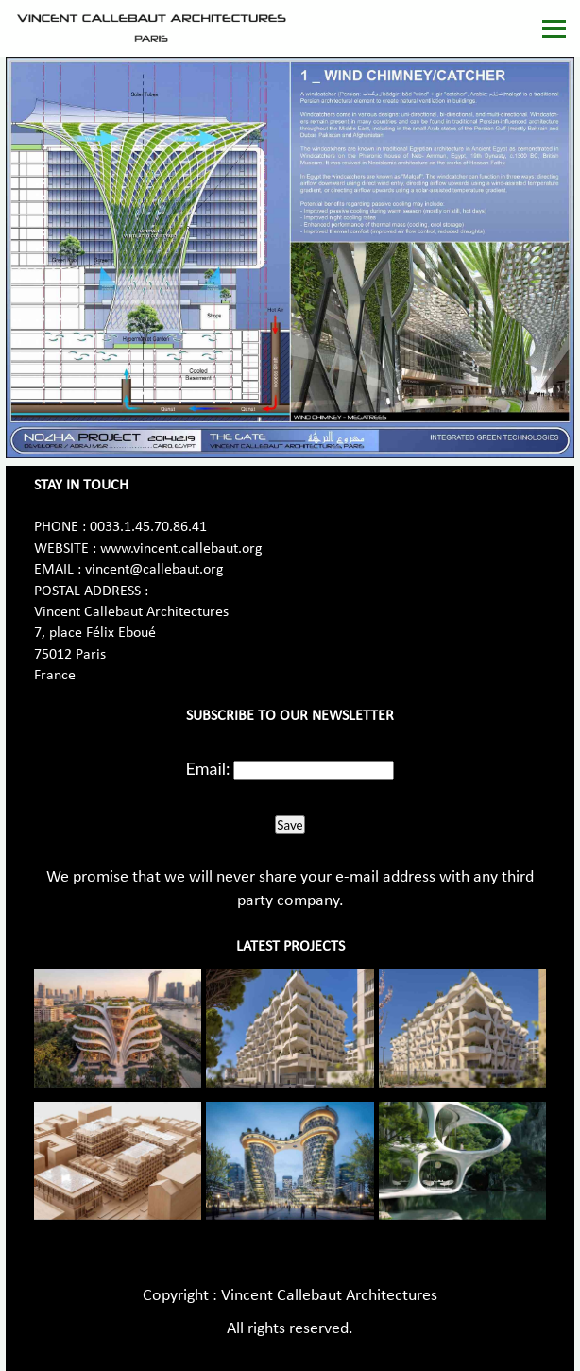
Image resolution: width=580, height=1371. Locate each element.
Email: (208, 768)
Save (289, 824)
